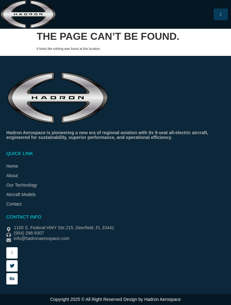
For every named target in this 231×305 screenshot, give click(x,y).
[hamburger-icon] (221, 14)
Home (12, 166)
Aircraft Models (21, 194)
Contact (13, 203)
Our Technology (21, 185)
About (12, 175)
